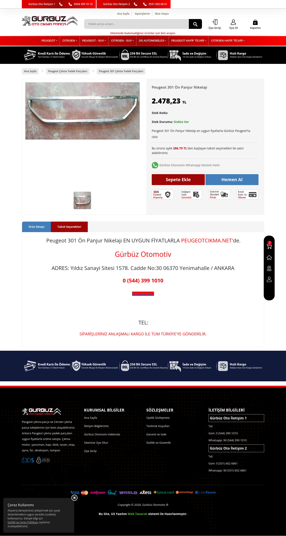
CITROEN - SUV (122, 41)
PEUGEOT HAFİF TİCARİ (184, 41)
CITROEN (74, 41)
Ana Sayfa (123, 14)
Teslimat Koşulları (158, 426)
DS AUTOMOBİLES (150, 41)
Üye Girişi (90, 451)
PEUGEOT (55, 41)
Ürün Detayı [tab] (36, 227)
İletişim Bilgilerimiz (96, 426)
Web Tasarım (138, 514)
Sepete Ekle (178, 179)
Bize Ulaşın (162, 14)
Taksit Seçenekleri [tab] (69, 227)
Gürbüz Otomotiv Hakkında (102, 434)
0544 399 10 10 (83, 4)
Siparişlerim (142, 14)
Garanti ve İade (156, 434)
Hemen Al (232, 179)
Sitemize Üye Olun (96, 443)
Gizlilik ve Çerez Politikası (23, 522)
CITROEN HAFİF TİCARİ (220, 41)
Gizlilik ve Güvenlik (158, 443)
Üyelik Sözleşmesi (158, 418)
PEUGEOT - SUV (96, 41)
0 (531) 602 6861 (142, 294)
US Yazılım (119, 514)
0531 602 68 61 (158, 4)
